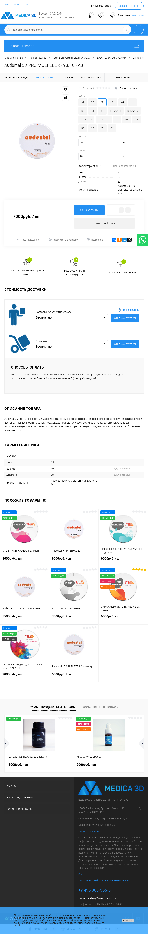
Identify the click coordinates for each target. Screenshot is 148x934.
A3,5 (112, 102)
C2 (92, 128)
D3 (136, 119)
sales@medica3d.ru (102, 898)
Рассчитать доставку (63, 239)
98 (119, 181)
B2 (82, 110)
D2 (126, 119)
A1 (82, 102)
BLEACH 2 (132, 110)
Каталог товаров (74, 46)
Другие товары (122, 468)
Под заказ (95, 239)
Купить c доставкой (125, 318)
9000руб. (74, 561)
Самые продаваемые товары (53, 707)
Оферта (82, 874)
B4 (102, 110)
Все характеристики (125, 165)
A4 (122, 102)
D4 (82, 128)
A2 (92, 102)
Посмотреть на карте (90, 831)
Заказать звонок (129, 5)
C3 (102, 128)
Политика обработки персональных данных (104, 880)
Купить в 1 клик (104, 223)
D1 (116, 119)
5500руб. (24, 618)
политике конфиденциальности (44, 923)
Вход (7, 4)
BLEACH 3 (86, 119)
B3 (92, 110)
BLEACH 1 (115, 110)
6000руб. (123, 561)
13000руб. (17, 764)
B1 (132, 102)
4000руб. (24, 561)
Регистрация (20, 4)
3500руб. (74, 618)
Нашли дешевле (28, 239)
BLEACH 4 (103, 119)
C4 (111, 128)
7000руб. (24, 676)
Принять (128, 920)
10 (119, 177)
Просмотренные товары (99, 707)
